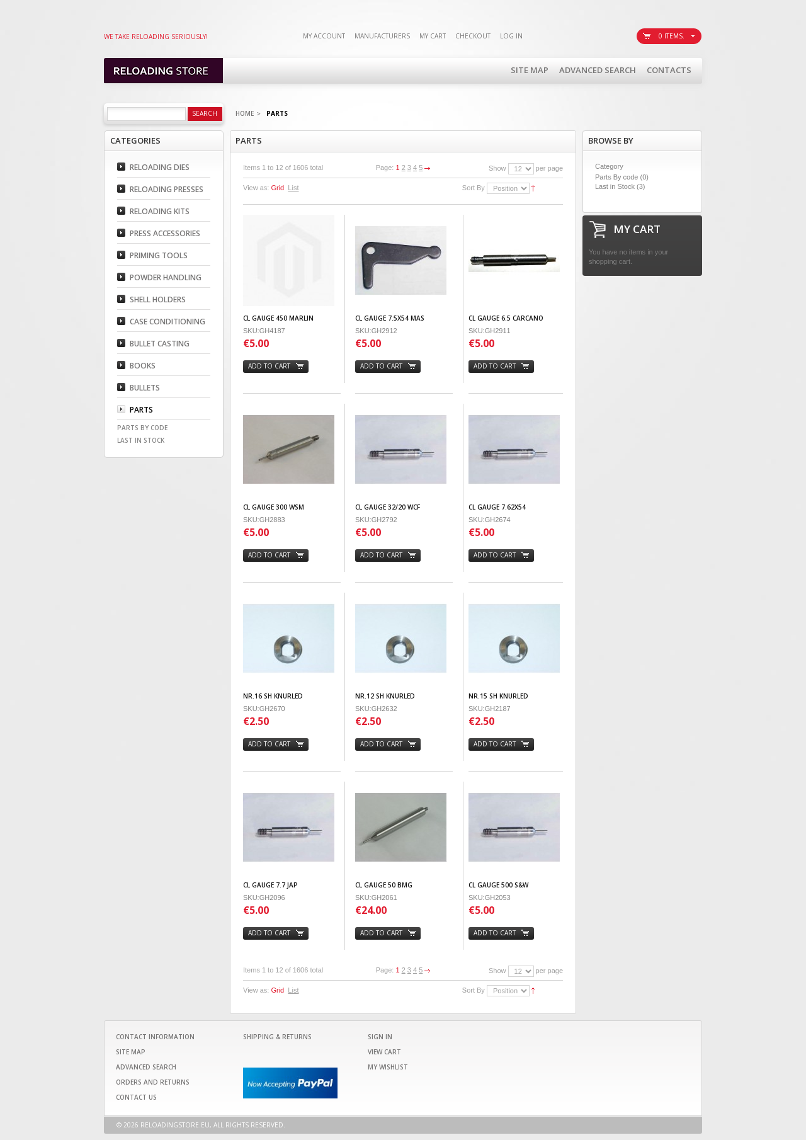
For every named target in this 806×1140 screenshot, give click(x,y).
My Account (324, 35)
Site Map (529, 70)
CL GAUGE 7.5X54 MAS (389, 318)
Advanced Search (597, 70)
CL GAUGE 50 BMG (383, 885)
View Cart (384, 1051)
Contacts (669, 70)
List (293, 187)
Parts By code (616, 177)
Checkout (473, 35)
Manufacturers (382, 35)
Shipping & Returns (277, 1036)
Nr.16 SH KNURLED (273, 696)
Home (245, 113)
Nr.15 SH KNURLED (498, 696)
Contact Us (136, 1097)
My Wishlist (388, 1067)
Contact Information (155, 1036)
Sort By (473, 187)
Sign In (380, 1036)
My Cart (432, 35)
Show (497, 168)
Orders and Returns (153, 1082)
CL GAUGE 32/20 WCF (387, 507)
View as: (256, 187)
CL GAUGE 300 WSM (273, 507)
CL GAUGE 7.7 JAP (270, 885)
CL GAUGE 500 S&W (498, 885)
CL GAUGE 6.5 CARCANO (505, 318)
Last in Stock (615, 186)
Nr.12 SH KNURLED (385, 696)
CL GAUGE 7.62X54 (497, 507)
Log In (511, 35)
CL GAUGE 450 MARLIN (278, 318)
